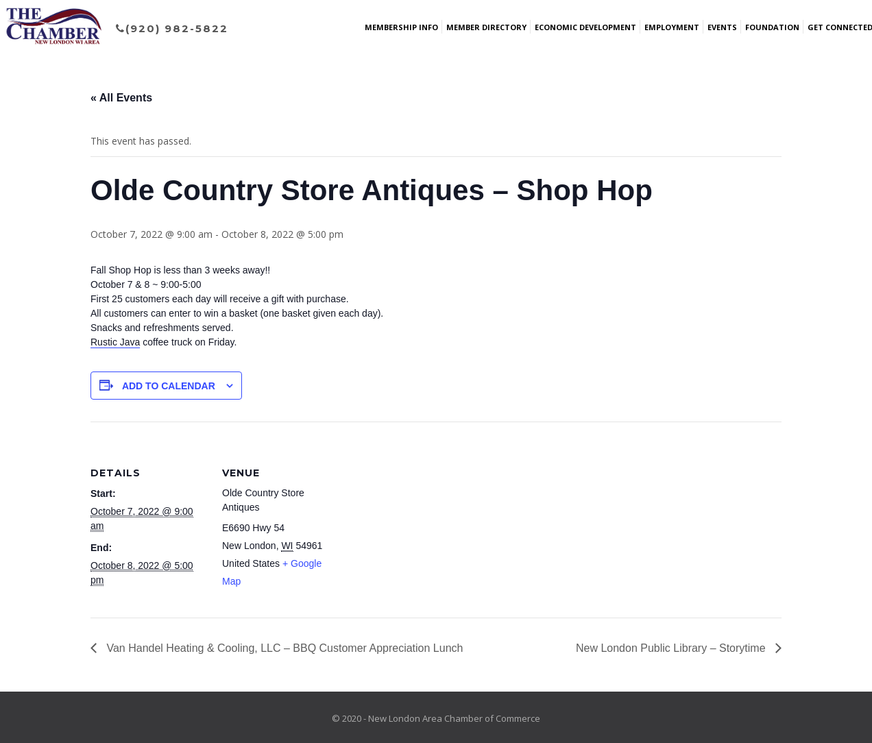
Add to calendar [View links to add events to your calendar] (168, 385)
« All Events (121, 97)
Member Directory (486, 27)
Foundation (772, 27)
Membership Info (401, 27)
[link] (115, 342)
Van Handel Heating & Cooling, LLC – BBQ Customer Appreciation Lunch (283, 648)
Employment (671, 27)
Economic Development (585, 27)
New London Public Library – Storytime (672, 648)
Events (722, 27)
